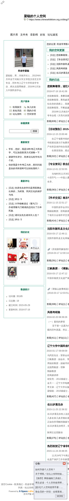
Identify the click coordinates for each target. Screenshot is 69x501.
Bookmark (27, 19)
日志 (53, 55)
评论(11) (63, 338)
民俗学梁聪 (23, 71)
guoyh (12, 248)
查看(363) (51, 189)
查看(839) (51, 121)
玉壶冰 (35, 262)
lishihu (12, 262)
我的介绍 (31, 110)
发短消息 (17, 110)
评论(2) (62, 260)
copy (25, 19)
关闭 (64, 463)
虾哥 (23, 262)
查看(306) (51, 304)
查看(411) (51, 338)
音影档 (34, 34)
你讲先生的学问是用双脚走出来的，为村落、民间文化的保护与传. (25, 191)
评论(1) (62, 121)
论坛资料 (17, 114)
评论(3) (62, 189)
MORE (60, 496)
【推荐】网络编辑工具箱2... (49, 478)
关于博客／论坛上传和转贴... (49, 474)
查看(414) (51, 220)
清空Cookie (6, 484)
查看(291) (51, 260)
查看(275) (51, 438)
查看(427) (51, 396)
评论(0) (62, 156)
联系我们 (18, 484)
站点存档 (29, 487)
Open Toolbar (4, 4)
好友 (42, 34)
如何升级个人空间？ (45, 469)
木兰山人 (35, 248)
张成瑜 (12, 276)
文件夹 (24, 34)
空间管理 (31, 114)
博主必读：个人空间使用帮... (49, 482)
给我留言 (17, 107)
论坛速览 (52, 34)
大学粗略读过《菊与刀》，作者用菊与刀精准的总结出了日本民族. (25, 207)
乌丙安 (23, 248)
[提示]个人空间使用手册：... (49, 487)
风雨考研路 (61, 68)
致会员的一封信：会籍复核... (49, 491)
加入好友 (31, 107)
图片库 (14, 34)
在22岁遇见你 (55, 404)
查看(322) (51, 156)
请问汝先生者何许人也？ (27, 215)
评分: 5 (18, 199)
